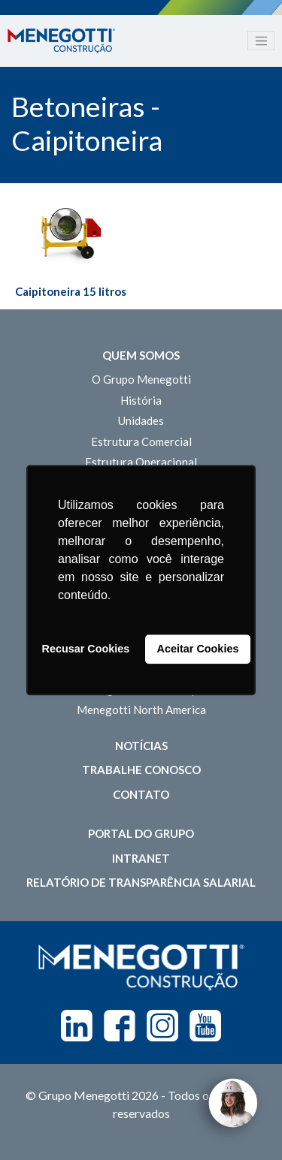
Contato (141, 794)
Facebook (119, 1025)
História (141, 400)
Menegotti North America (141, 709)
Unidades (141, 420)
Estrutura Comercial (141, 441)
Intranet (141, 858)
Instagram (162, 1025)
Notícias (141, 745)
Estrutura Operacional (141, 462)
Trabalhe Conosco (141, 769)
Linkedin (76, 1025)
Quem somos (141, 355)
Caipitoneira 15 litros (70, 291)
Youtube (205, 1025)
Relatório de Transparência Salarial (141, 882)
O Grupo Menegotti (141, 379)
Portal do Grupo (141, 833)
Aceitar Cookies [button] (198, 649)
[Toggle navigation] (260, 40)
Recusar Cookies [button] (86, 649)
